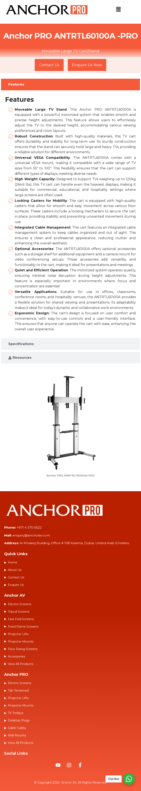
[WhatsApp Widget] (129, 779)
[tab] (70, 84)
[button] (118, 9)
